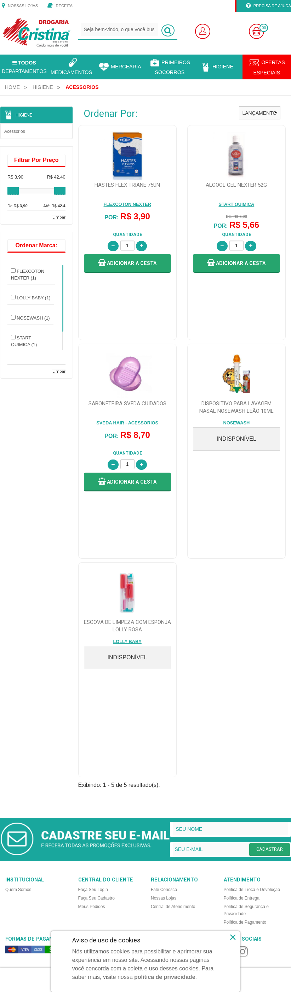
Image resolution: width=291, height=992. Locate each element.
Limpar (58, 217)
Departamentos (24, 67)
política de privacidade (164, 977)
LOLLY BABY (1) (31, 297)
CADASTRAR (269, 664)
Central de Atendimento (173, 721)
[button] (127, 263)
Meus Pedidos (91, 721)
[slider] (13, 191)
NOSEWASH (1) (30, 318)
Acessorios (14, 131)
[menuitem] (12, 87)
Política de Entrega (241, 713)
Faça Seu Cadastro (96, 713)
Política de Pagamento (245, 737)
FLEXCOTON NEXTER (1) (27, 274)
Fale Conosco (164, 704)
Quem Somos (18, 704)
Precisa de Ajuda (268, 6)
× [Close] (233, 937)
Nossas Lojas (20, 6)
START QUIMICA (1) (24, 341)
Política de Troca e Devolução (252, 704)
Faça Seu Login (93, 704)
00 (264, 28)
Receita (60, 6)
